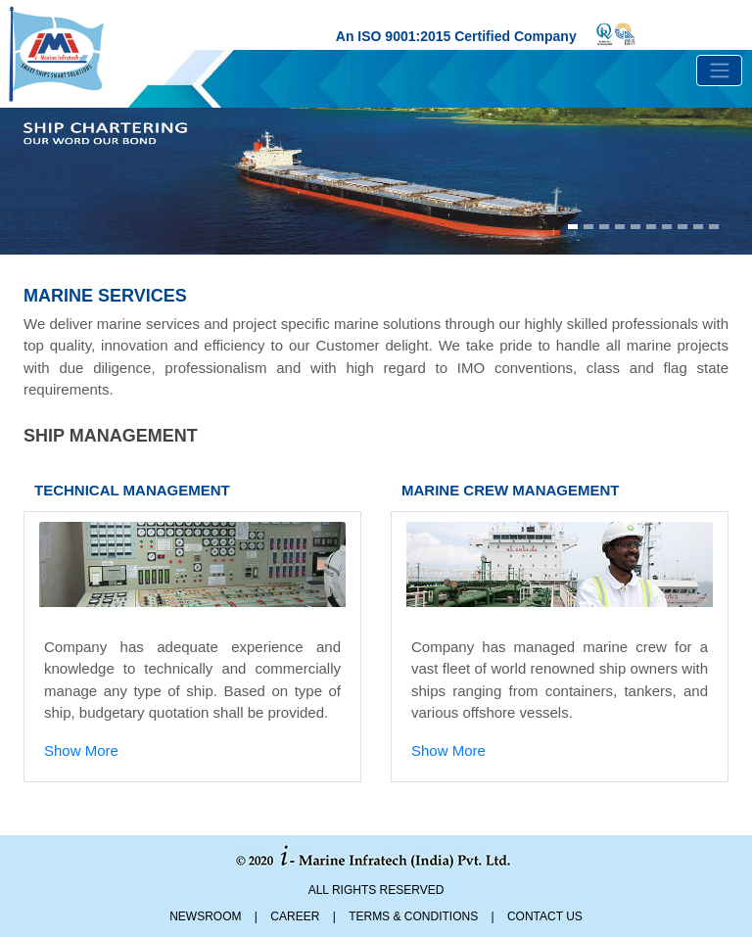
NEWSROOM (205, 916)
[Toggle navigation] (719, 70)
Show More (81, 750)
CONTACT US (545, 916)
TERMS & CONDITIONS (413, 916)
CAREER (294, 916)
